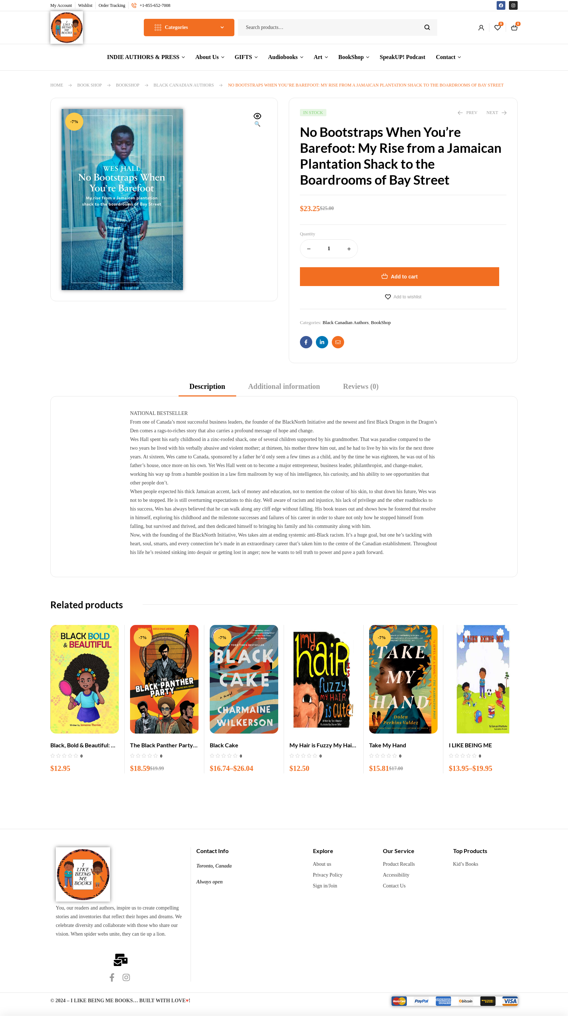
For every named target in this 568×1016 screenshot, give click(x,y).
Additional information (284, 386)
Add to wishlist (408, 296)
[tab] (207, 388)
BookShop (127, 85)
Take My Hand (387, 745)
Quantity (307, 233)
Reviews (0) (361, 386)
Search (427, 27)
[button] (257, 121)
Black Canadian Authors (184, 85)
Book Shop (89, 85)
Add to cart (404, 277)
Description (207, 386)
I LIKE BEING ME (470, 745)
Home (56, 85)
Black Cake (224, 745)
